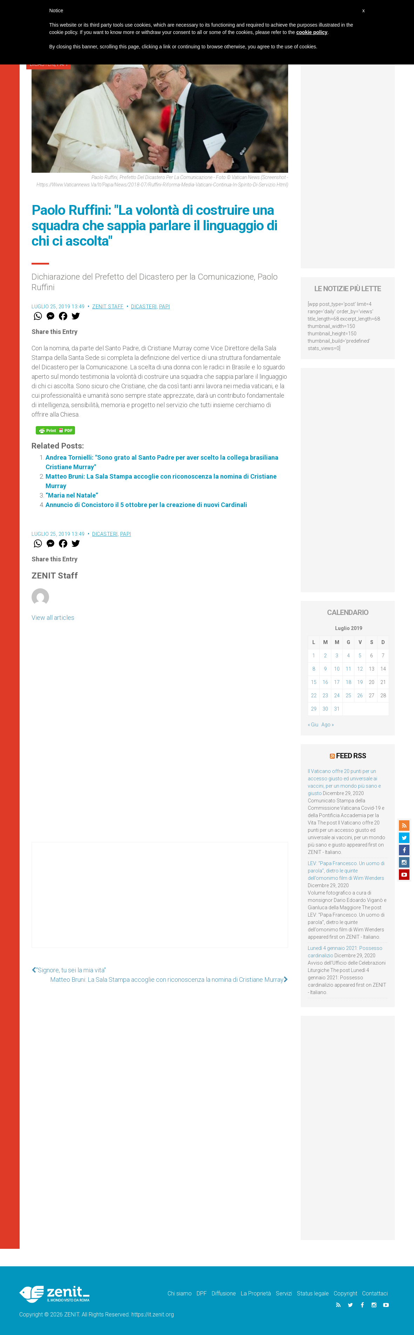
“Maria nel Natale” (72, 495)
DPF (202, 1293)
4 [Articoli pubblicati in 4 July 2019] (348, 655)
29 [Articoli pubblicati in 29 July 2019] (314, 709)
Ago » (327, 724)
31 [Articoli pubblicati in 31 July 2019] (337, 709)
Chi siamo (180, 1293)
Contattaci (375, 1293)
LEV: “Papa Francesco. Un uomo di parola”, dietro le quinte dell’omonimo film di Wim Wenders (346, 871)
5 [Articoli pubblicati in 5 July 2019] (360, 655)
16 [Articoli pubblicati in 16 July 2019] (325, 682)
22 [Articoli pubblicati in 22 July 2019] (314, 695)
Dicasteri (144, 306)
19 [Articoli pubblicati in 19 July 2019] (360, 682)
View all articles (53, 617)
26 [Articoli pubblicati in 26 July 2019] (360, 695)
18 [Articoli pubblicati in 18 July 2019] (348, 682)
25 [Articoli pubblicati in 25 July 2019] (348, 695)
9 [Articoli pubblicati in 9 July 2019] (325, 669)
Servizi (284, 1293)
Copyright (345, 1293)
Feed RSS (351, 756)
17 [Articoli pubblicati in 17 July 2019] (337, 682)
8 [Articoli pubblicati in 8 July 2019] (313, 669)
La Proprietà (256, 1293)
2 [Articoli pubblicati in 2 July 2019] (325, 655)
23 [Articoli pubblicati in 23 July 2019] (325, 695)
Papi (164, 306)
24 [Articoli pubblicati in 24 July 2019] (337, 695)
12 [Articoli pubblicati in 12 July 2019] (360, 669)
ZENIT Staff (108, 306)
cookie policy (311, 32)
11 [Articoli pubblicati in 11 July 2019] (348, 669)
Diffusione (224, 1293)
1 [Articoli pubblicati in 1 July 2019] (313, 655)
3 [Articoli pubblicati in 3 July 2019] (336, 655)
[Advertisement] (159, 902)
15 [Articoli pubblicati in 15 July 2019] (314, 682)
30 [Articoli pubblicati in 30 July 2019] (325, 709)
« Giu (313, 724)
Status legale (313, 1293)
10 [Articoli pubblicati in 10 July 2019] (337, 669)
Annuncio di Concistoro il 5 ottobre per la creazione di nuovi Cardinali (146, 504)
